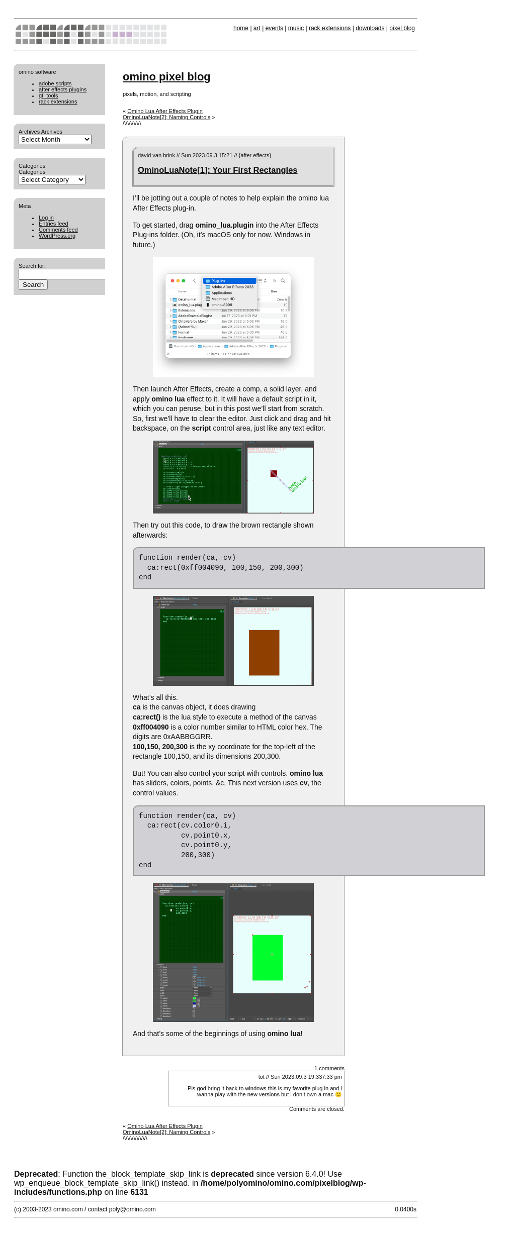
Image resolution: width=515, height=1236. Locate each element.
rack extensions (330, 28)
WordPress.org (57, 236)
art (257, 28)
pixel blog (402, 28)
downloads (370, 28)
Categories (32, 172)
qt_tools (48, 95)
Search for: (32, 266)
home (240, 28)
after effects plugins (63, 89)
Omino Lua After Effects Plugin (165, 111)
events (274, 28)
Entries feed (53, 224)
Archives (51, 132)
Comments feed (58, 230)
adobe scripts (55, 83)
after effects (254, 155)
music (296, 28)
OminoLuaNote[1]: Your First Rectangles (218, 169)
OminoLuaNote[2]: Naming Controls (166, 117)
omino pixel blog (167, 76)
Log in (46, 218)
